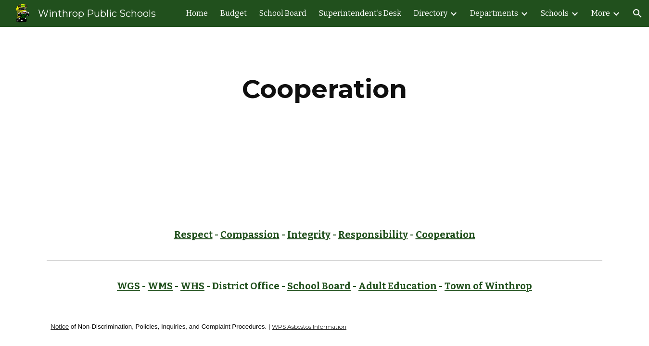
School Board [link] (282, 13)
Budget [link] (233, 13)
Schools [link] (555, 13)
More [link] (600, 13)
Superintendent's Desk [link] (360, 13)
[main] (325, 89)
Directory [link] (430, 13)
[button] (637, 13)
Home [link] (197, 13)
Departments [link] (494, 13)
